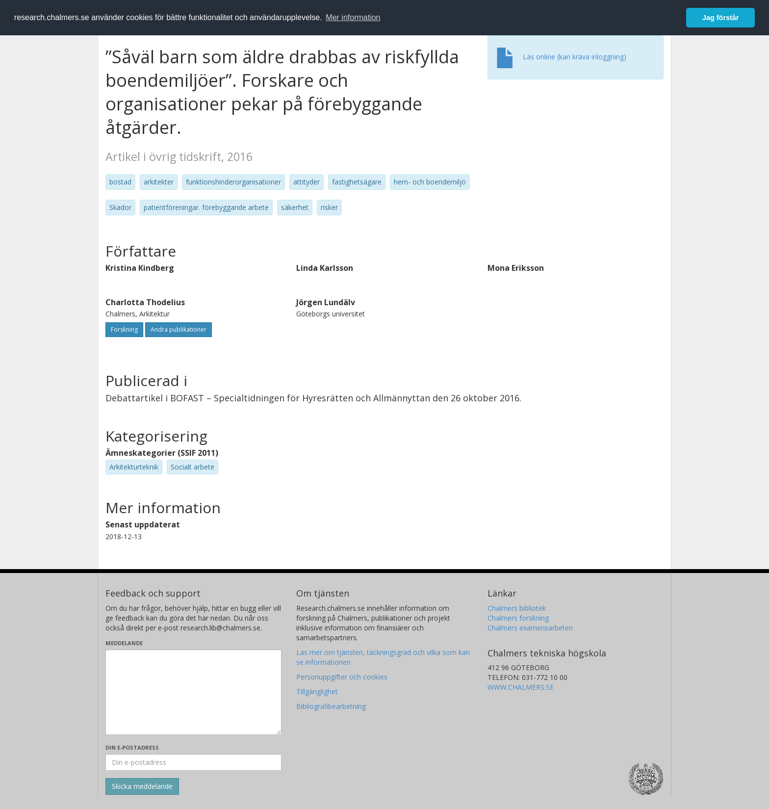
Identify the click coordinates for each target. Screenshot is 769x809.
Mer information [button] (353, 17)
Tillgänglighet (317, 691)
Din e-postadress (132, 747)
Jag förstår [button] (720, 18)
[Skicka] (142, 786)
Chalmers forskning (518, 618)
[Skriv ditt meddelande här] (193, 692)
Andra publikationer (178, 329)
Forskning (124, 329)
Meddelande (124, 643)
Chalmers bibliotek (516, 608)
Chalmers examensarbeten (530, 627)
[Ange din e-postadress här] (193, 762)
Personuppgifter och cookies (341, 676)
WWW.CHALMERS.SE (520, 687)
